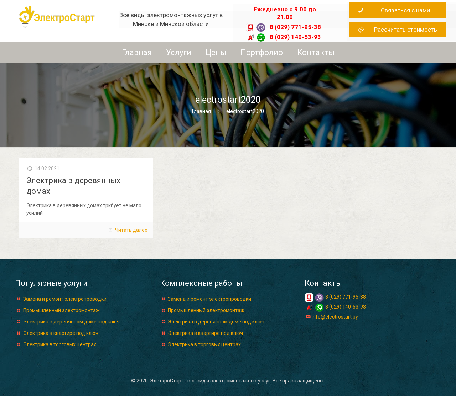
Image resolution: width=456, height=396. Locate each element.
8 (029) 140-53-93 (295, 37)
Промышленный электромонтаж (61, 310)
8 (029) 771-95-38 (295, 27)
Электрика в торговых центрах (59, 344)
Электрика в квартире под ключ (60, 333)
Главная (201, 111)
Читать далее (131, 230)
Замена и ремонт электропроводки (65, 299)
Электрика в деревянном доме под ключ (71, 322)
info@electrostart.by (335, 317)
